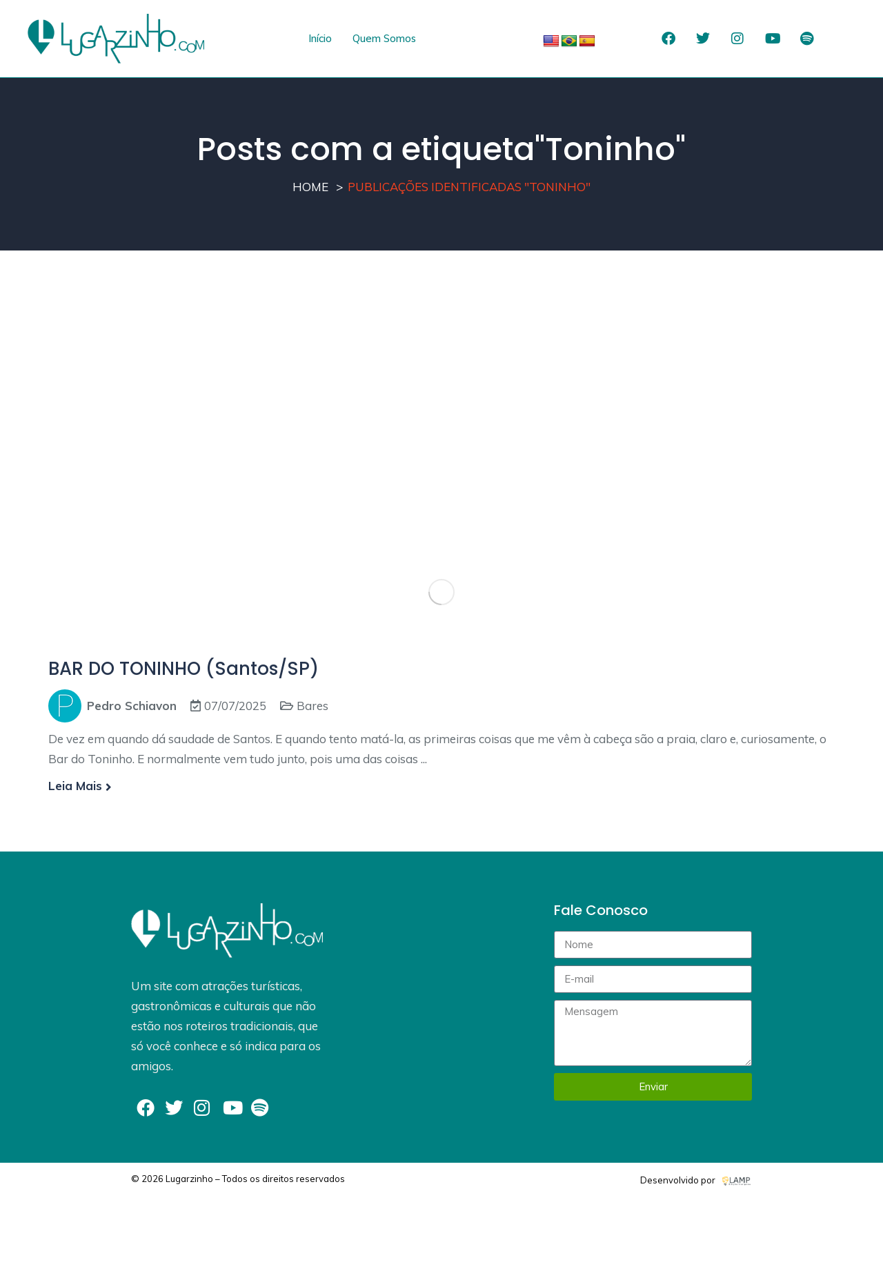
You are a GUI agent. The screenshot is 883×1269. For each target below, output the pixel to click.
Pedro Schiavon (132, 705)
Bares (312, 705)
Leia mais (80, 785)
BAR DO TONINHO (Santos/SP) (183, 668)
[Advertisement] (441, 388)
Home (310, 186)
